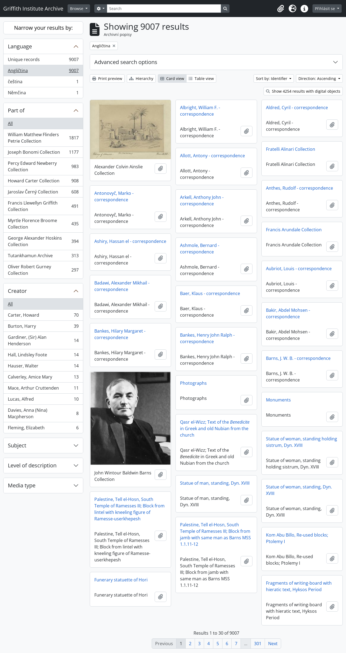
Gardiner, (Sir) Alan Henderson (43, 340)
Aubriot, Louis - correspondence (299, 269)
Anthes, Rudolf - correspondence (299, 188)
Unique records (43, 60)
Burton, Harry (43, 327)
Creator (17, 290)
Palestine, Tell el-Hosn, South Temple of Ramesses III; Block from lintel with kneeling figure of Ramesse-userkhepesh (129, 509)
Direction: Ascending (317, 78)
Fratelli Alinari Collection (290, 149)
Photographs (193, 383)
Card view (172, 78)
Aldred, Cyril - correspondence (297, 107)
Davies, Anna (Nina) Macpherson (43, 413)
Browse (77, 8)
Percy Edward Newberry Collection (43, 166)
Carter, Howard (43, 316)
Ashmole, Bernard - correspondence (199, 248)
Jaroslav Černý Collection (43, 193)
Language (20, 46)
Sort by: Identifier (272, 78)
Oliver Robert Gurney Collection (43, 270)
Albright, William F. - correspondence (200, 111)
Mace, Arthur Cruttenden (43, 389)
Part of (16, 110)
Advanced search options (125, 62)
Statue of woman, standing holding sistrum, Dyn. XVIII (301, 442)
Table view (201, 78)
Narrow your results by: (43, 27)
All (10, 123)
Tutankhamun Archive (43, 256)
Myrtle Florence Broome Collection (43, 223)
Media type (21, 485)
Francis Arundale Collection (294, 230)
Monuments (278, 400)
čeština (43, 82)
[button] (281, 9)
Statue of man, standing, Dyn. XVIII (214, 483)
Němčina (43, 93)
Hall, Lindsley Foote (43, 355)
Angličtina (43, 71)
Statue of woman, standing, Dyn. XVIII (299, 490)
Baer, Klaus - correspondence (210, 293)
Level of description (32, 465)
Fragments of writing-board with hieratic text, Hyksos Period (299, 586)
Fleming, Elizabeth (43, 428)
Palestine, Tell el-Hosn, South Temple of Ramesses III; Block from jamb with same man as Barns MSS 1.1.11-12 (215, 534)
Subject (17, 445)
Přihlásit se (325, 8)
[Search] (164, 8)
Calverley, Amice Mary (43, 378)
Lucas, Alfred (43, 400)
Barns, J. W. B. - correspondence (298, 358)
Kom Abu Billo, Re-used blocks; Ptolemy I (297, 538)
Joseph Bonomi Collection (43, 153)
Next (273, 644)
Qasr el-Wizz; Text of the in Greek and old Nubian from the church (214, 428)
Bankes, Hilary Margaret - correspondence (119, 334)
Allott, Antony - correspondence (212, 156)
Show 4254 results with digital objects (303, 91)
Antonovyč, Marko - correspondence (114, 196)
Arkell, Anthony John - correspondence (202, 200)
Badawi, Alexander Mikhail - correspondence (121, 286)
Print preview (107, 78)
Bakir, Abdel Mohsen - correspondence (288, 313)
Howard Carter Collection (43, 182)
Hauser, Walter (43, 367)
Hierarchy (141, 78)
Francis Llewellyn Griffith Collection (43, 206)
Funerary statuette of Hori (121, 580)
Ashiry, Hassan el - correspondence (130, 241)
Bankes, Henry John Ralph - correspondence (207, 338)
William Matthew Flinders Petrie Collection (43, 138)
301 (257, 644)
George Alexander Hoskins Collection (43, 241)
